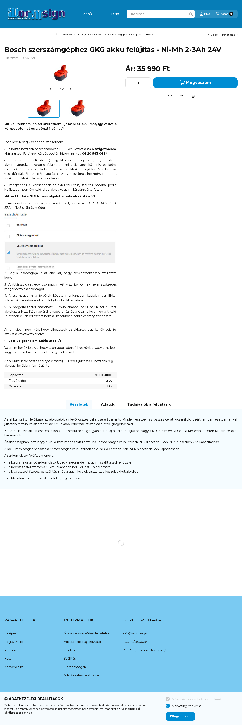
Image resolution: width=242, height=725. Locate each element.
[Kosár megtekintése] (224, 14)
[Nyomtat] (193, 96)
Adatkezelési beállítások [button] (82, 675)
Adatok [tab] (107, 404)
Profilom (10, 650)
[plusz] (147, 83)
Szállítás (70, 658)
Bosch (150, 34)
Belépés (10, 633)
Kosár (8, 658)
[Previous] (6, 109)
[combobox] (160, 14)
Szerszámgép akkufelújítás (124, 34)
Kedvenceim (13, 667)
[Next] (114, 109)
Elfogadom (180, 716)
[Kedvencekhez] (170, 96)
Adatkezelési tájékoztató (82, 642)
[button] (84, 14)
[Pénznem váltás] (116, 14)
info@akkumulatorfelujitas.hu (71, 160)
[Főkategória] (56, 34)
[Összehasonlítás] (181, 96)
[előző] (50, 88)
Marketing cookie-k (186, 706)
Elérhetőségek (75, 667)
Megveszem (195, 82)
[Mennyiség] (138, 83)
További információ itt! (33, 365)
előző (213, 34)
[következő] (70, 88)
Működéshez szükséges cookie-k (197, 699)
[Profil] (205, 14)
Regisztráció (13, 642)
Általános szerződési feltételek (86, 633)
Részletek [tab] (79, 404)
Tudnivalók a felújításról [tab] (149, 404)
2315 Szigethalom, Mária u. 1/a (145, 650)
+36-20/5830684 (135, 642)
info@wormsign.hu (137, 633)
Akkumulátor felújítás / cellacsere (82, 34)
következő (230, 34)
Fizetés (69, 650)
